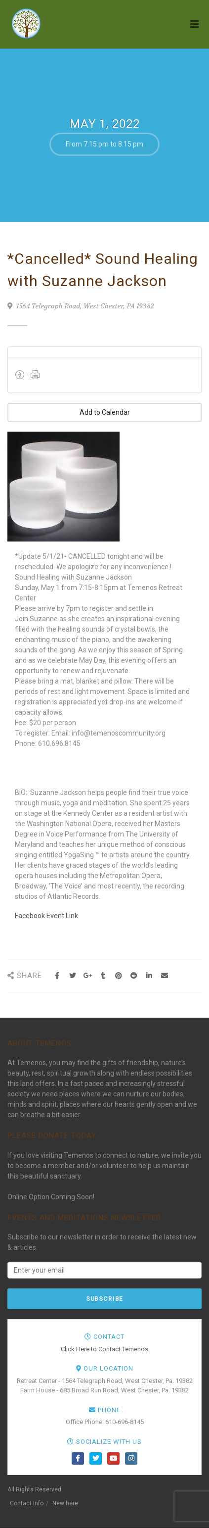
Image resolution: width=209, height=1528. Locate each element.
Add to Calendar (105, 412)
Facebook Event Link (46, 916)
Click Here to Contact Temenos (104, 1349)
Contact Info (26, 1503)
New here (65, 1503)
